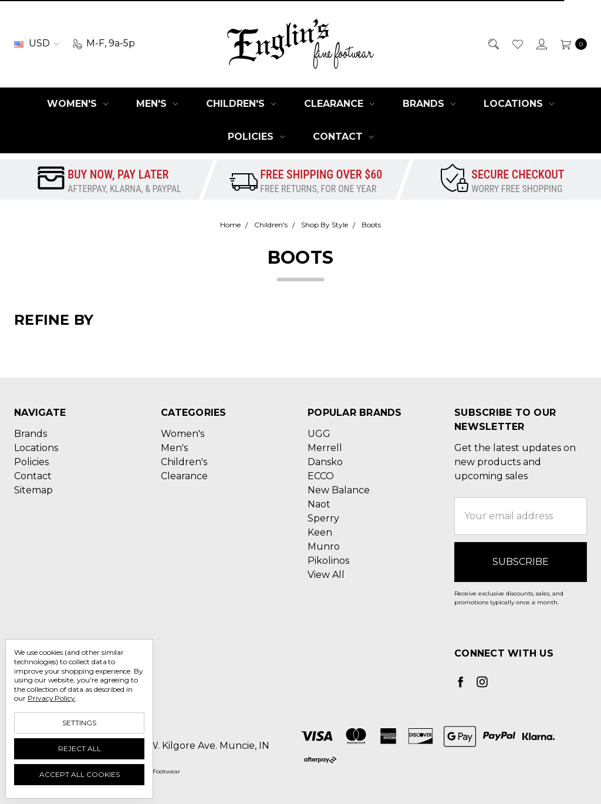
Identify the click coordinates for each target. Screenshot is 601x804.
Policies (256, 136)
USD (36, 43)
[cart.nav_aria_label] (570, 43)
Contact (343, 136)
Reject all (79, 748)
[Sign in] (541, 43)
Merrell (325, 447)
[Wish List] (517, 43)
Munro (324, 546)
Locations (519, 103)
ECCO (321, 476)
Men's (157, 103)
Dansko (325, 461)
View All (326, 574)
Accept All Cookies (79, 774)
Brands (429, 103)
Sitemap (33, 490)
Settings (79, 722)
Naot (319, 504)
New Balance (339, 490)
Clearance (339, 103)
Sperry (323, 518)
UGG (319, 433)
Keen (320, 532)
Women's (77, 103)
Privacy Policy (51, 698)
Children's (241, 103)
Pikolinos (328, 560)
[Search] (493, 43)
